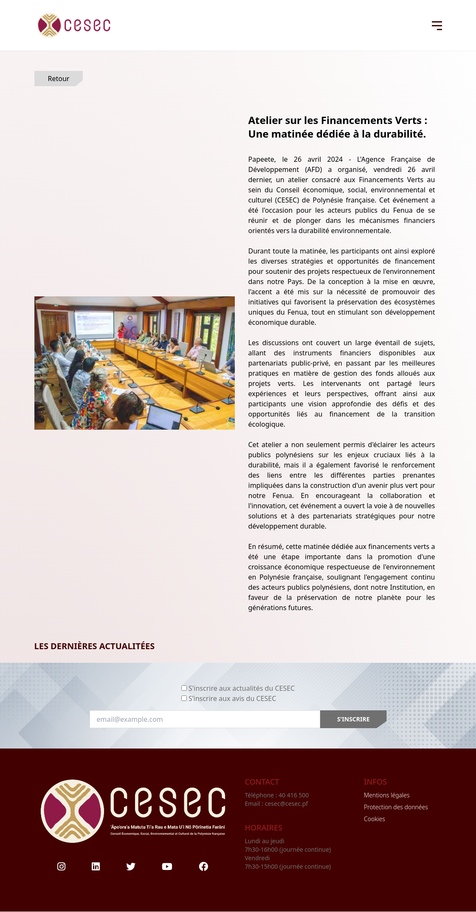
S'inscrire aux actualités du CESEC (242, 688)
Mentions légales (386, 795)
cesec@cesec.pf (286, 803)
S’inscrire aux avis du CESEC (232, 698)
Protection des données (396, 807)
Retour (59, 78)
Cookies (374, 819)
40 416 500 (294, 795)
